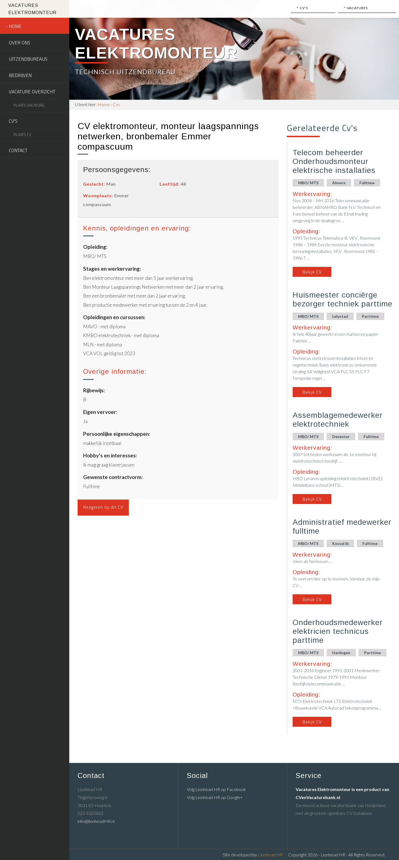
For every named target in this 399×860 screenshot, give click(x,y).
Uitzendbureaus (28, 59)
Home (15, 26)
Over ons (19, 42)
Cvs (116, 104)
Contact (18, 150)
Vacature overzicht (32, 91)
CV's (13, 121)
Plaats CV (22, 134)
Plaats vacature (29, 105)
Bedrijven (20, 75)
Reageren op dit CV (103, 507)
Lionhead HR (270, 854)
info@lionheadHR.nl (96, 821)
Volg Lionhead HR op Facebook (216, 789)
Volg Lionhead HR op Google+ (215, 797)
